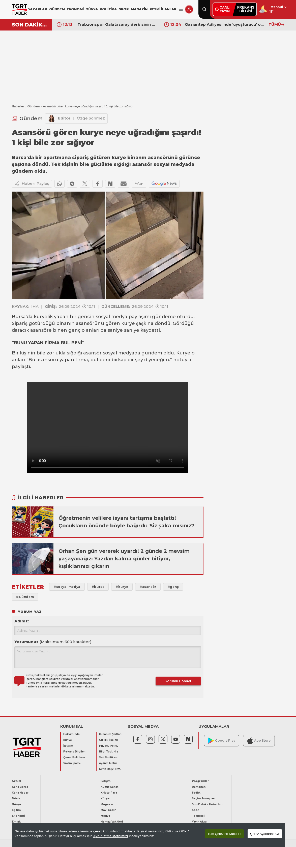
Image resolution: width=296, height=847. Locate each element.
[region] (148, 835)
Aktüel (16, 781)
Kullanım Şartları (110, 734)
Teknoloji (198, 816)
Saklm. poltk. (72, 763)
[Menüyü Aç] (181, 9)
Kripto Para (109, 792)
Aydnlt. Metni (108, 763)
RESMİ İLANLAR (163, 9)
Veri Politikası (108, 757)
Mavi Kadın (108, 810)
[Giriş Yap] (189, 9)
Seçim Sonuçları (203, 798)
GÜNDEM (57, 9)
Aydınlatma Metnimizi (110, 836)
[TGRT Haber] (19, 9)
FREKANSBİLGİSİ (245, 9)
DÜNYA (91, 9)
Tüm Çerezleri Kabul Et (224, 834)
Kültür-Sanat (109, 787)
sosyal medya (111, 316)
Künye (67, 740)
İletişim (68, 745)
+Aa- (139, 183)
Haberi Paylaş (32, 183)
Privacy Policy (108, 745)
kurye (128, 323)
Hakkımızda (71, 734)
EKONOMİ (75, 9)
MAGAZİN (139, 9)
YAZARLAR (37, 9)
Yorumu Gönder (178, 681)
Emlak (16, 821)
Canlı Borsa (20, 787)
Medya (105, 816)
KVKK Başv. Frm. (110, 769)
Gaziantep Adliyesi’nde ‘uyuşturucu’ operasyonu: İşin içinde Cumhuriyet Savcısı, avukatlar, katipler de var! (224, 24)
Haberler (18, 106)
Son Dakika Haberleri (207, 804)
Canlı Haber (20, 792)
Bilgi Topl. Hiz (108, 751)
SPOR (124, 9)
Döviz (16, 798)
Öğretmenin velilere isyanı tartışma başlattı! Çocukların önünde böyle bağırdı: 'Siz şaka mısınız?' (126, 522)
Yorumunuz (53, 641)
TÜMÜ (276, 24)
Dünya (16, 804)
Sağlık (196, 792)
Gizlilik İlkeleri (108, 740)
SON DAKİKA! (30, 25)
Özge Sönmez (91, 118)
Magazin (107, 804)
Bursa (19, 316)
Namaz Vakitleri (112, 821)
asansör (92, 353)
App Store (259, 740)
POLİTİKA (108, 9)
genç (74, 330)
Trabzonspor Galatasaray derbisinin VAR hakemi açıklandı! (117, 24)
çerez (97, 831)
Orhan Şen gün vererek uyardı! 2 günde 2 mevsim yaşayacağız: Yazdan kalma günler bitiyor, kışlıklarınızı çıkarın (124, 558)
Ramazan (198, 787)
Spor (195, 810)
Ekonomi (18, 816)
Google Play (221, 741)
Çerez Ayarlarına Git (265, 834)
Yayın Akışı (199, 821)
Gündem (33, 106)
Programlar (200, 781)
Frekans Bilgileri (74, 751)
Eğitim (16, 810)
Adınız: (21, 621)
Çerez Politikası (74, 757)
